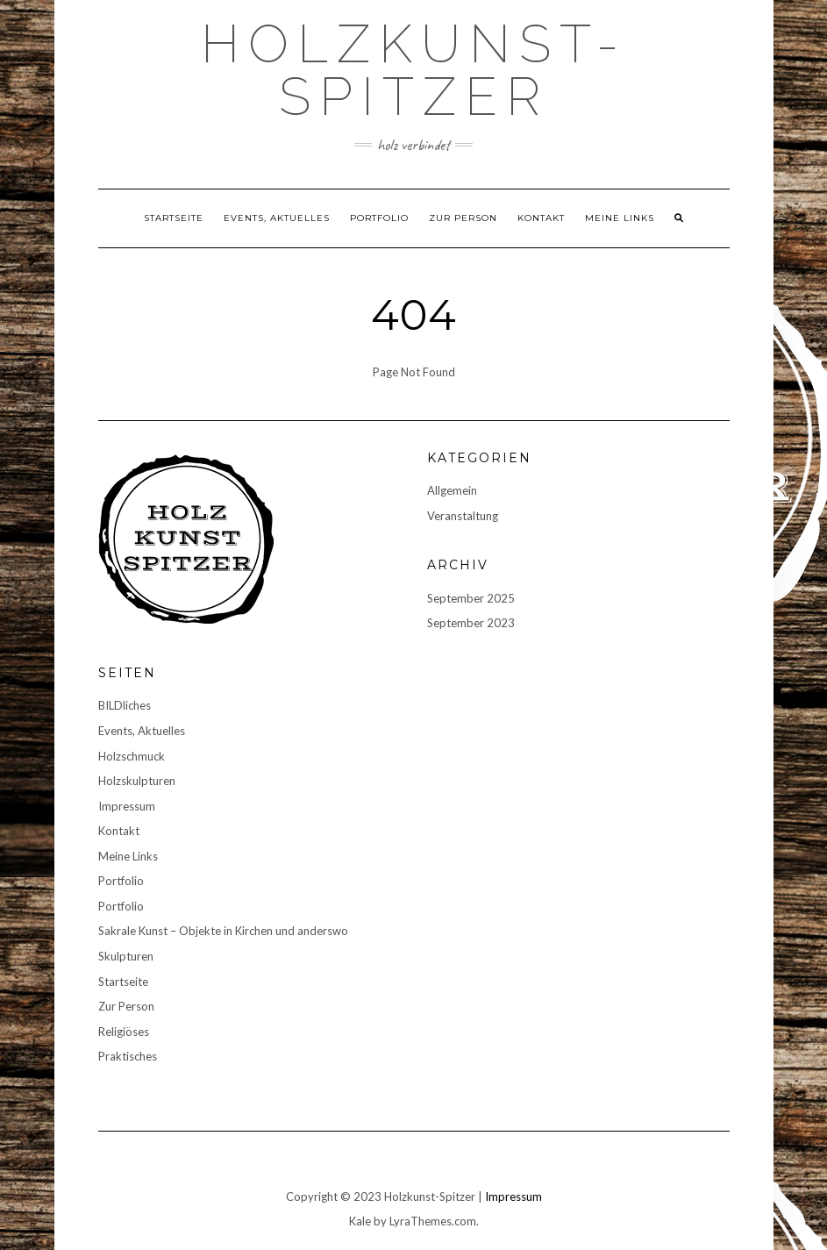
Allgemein (452, 490)
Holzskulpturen (136, 781)
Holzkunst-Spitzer (414, 70)
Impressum (126, 806)
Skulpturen (125, 956)
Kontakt (541, 218)
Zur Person (463, 218)
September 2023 (471, 623)
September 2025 (471, 598)
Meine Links (619, 218)
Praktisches (127, 1056)
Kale (360, 1221)
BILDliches (124, 705)
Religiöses (123, 1032)
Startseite (173, 218)
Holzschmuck (131, 756)
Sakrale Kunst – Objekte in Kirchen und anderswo (223, 931)
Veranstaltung (462, 516)
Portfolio (379, 218)
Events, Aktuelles (277, 218)
